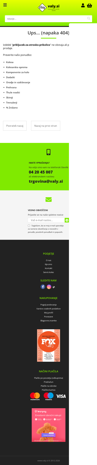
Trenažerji (11, 102)
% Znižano (12, 107)
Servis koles (48, 272)
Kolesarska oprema (16, 67)
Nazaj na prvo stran (45, 125)
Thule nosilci (13, 92)
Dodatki (10, 77)
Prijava (84, 5)
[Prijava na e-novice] (67, 220)
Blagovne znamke (48, 320)
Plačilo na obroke (48, 386)
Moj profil (48, 312)
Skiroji (9, 97)
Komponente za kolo (17, 72)
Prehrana (11, 87)
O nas (48, 260)
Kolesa (9, 62)
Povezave (48, 316)
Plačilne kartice (48, 389)
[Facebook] (43, 287)
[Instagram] (49, 287)
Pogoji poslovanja (48, 304)
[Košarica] (89, 5)
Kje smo (48, 264)
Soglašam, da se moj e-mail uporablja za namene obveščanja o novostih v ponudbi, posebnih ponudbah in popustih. (46, 228)
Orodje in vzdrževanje (18, 82)
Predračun (48, 382)
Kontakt (48, 268)
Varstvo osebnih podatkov (48, 308)
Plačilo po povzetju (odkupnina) (48, 378)
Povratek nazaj (14, 125)
